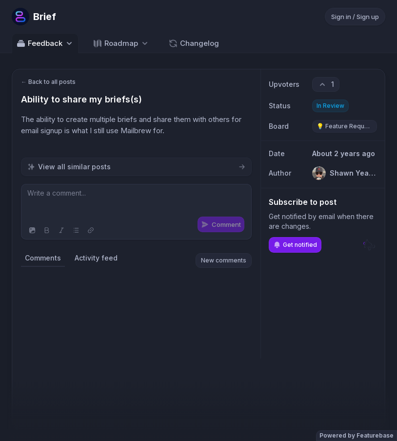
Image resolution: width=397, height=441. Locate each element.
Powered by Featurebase (356, 435)
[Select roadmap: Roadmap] (121, 43)
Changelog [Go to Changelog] (193, 43)
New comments (223, 260)
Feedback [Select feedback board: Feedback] (45, 43)
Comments (43, 258)
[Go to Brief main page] (34, 16)
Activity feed (96, 258)
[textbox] (136, 203)
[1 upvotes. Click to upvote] (325, 84)
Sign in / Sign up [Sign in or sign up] (355, 16)
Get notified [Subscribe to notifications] (295, 245)
